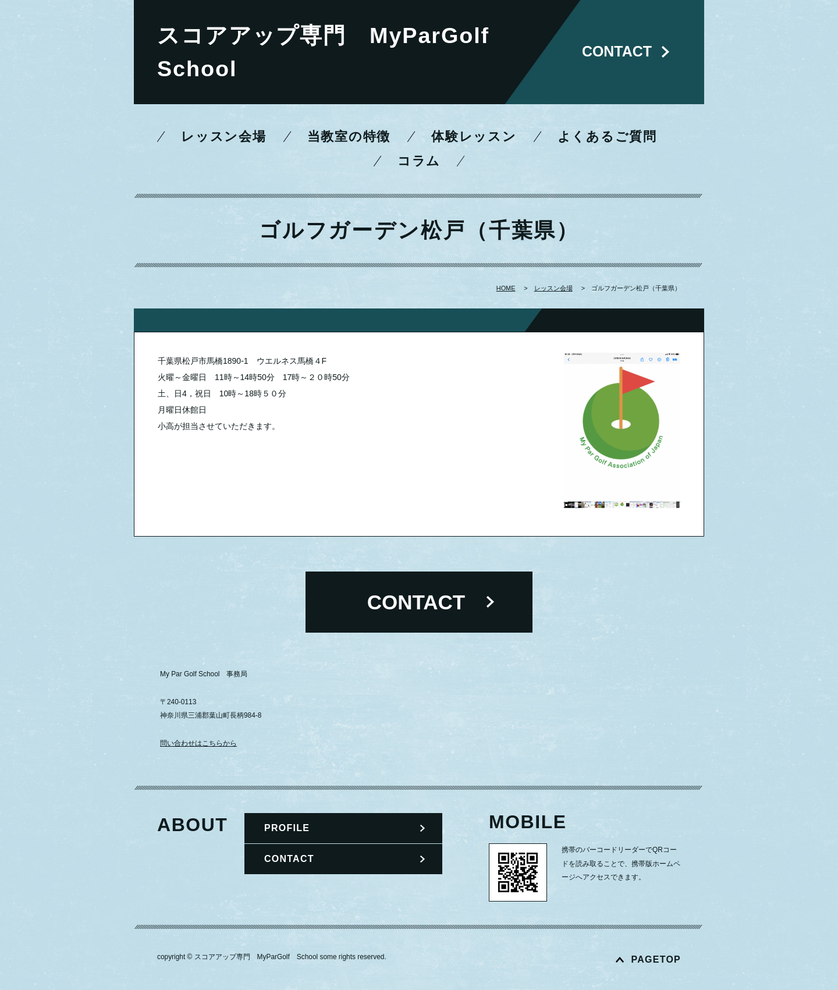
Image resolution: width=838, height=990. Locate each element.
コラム (419, 161)
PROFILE (287, 828)
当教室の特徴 (349, 136)
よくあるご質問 (607, 136)
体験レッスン (474, 136)
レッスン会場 (224, 136)
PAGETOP (656, 959)
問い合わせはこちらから (198, 743)
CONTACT (289, 859)
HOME (506, 288)
